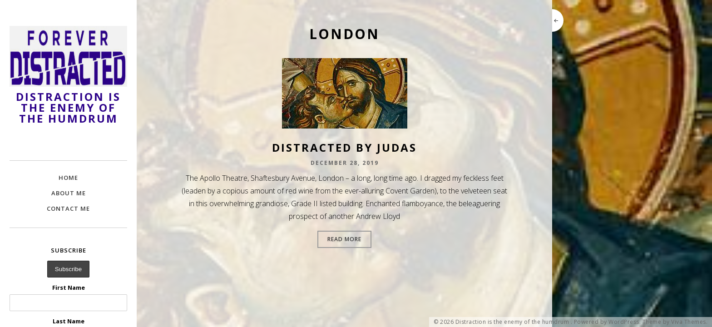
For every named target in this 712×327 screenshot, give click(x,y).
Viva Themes (688, 322)
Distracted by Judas (344, 147)
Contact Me (68, 208)
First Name (68, 287)
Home (68, 177)
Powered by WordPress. (607, 322)
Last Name (68, 321)
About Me (68, 193)
